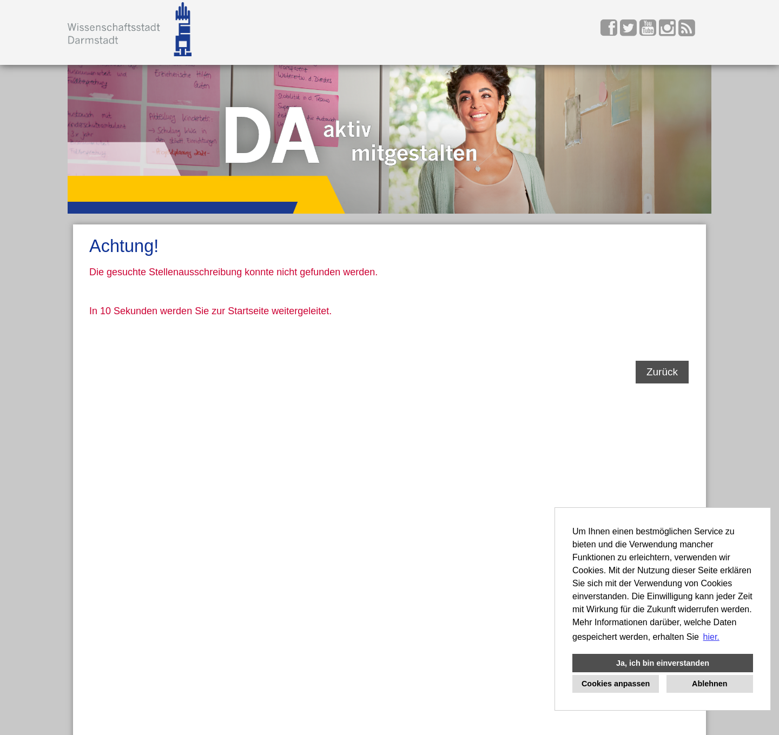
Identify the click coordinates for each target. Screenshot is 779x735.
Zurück (662, 372)
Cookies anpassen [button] (616, 683)
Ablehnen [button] (710, 683)
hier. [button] (711, 636)
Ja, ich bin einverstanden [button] (662, 663)
